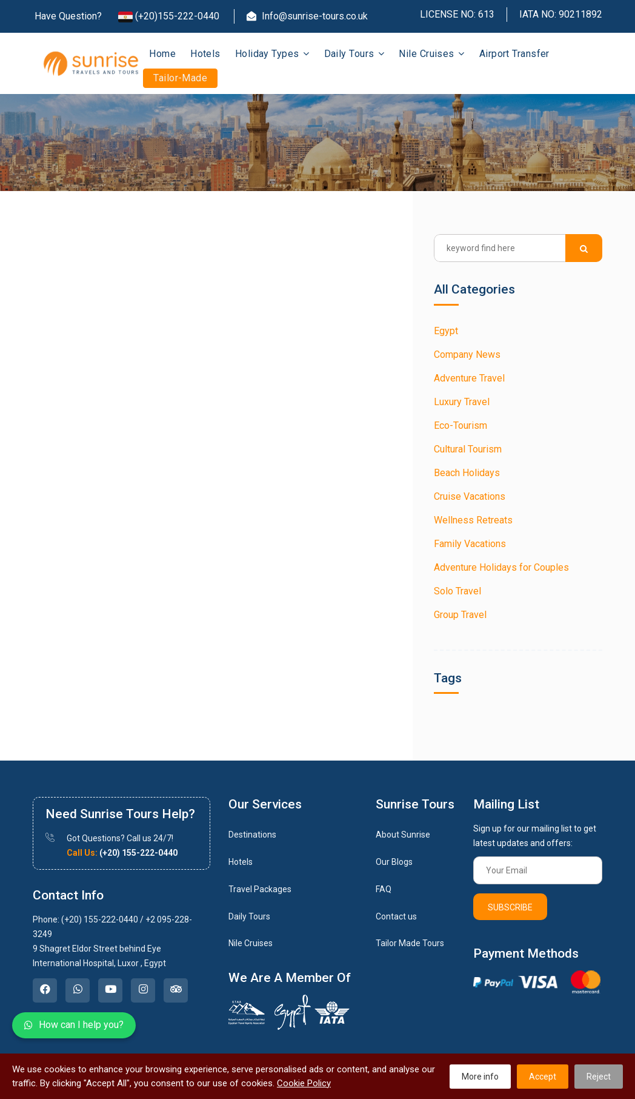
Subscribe (510, 907)
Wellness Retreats (473, 520)
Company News (467, 354)
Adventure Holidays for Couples (501, 567)
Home (162, 53)
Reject (599, 1076)
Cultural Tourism (468, 449)
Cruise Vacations (469, 496)
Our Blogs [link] (394, 862)
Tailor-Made (180, 78)
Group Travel (460, 614)
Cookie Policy (304, 1083)
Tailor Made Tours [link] (410, 943)
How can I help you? (74, 1024)
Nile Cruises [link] (250, 943)
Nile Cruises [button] (431, 53)
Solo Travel (457, 591)
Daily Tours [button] (354, 53)
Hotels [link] (240, 862)
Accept (542, 1076)
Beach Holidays (467, 473)
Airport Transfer (514, 53)
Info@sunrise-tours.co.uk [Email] (307, 16)
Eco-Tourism (460, 425)
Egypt (446, 331)
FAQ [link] (383, 889)
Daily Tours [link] (249, 916)
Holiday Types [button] (272, 53)
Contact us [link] (396, 916)
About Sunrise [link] (403, 834)
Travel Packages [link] (259, 889)
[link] (45, 990)
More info (480, 1076)
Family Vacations (470, 544)
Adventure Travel (469, 378)
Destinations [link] (252, 834)
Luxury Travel (462, 402)
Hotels (205, 53)
